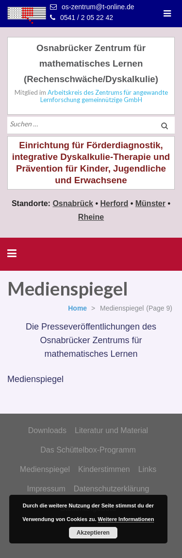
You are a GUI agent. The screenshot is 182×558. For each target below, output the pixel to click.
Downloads (47, 430)
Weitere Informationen (126, 519)
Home (77, 308)
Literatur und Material (111, 430)
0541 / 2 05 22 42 (86, 17)
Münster (150, 203)
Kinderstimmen (104, 469)
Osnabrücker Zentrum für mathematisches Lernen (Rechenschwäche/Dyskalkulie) (91, 63)
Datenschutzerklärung (111, 489)
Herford (114, 203)
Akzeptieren (93, 532)
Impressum (46, 489)
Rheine (91, 217)
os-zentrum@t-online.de (98, 7)
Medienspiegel (45, 469)
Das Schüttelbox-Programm (88, 450)
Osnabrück (72, 203)
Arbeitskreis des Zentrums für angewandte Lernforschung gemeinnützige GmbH (104, 96)
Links (147, 469)
